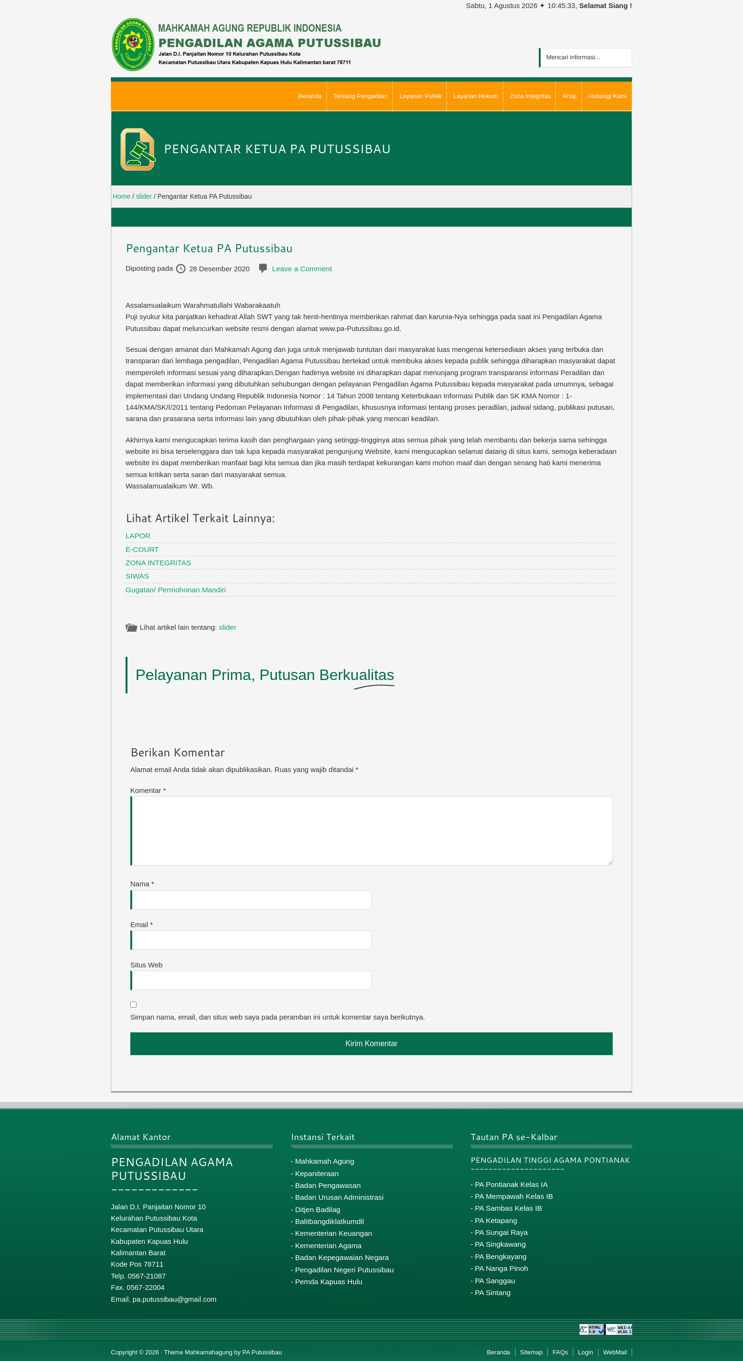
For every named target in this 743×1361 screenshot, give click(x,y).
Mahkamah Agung (324, 1158)
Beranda (498, 1349)
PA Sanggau (494, 1274)
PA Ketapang (495, 1216)
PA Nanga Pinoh (500, 1262)
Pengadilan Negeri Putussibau (343, 1263)
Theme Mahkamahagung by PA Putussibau (223, 1349)
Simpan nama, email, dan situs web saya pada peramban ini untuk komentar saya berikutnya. (277, 1015)
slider (227, 625)
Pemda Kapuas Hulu (328, 1274)
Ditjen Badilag (317, 1205)
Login (585, 1349)
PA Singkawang (499, 1239)
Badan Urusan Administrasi (338, 1193)
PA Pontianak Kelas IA (510, 1181)
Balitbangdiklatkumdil (328, 1216)
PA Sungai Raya (500, 1227)
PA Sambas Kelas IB (507, 1204)
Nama (142, 881)
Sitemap (531, 1349)
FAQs (560, 1349)
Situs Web (146, 962)
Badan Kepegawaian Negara (340, 1251)
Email (141, 922)
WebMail (615, 1349)
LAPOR (138, 535)
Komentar (148, 788)
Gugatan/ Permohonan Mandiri (174, 587)
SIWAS (137, 574)
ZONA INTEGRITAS (157, 561)
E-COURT (142, 548)
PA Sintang (492, 1285)
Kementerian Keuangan (332, 1227)
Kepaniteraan (316, 1170)
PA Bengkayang (500, 1251)
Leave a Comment (301, 269)
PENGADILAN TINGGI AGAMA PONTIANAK (550, 1157)
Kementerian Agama (327, 1239)
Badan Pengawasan (327, 1181)
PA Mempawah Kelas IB (513, 1193)
